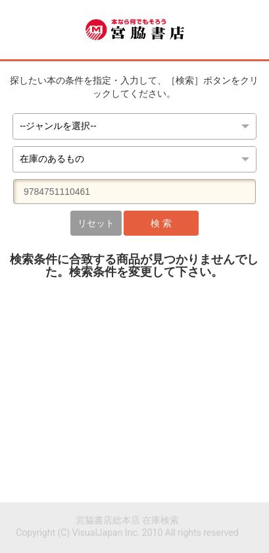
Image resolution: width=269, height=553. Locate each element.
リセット (96, 223)
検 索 (161, 223)
